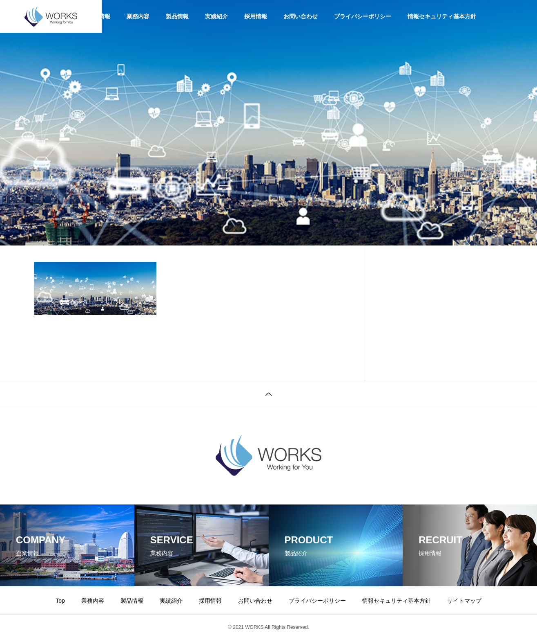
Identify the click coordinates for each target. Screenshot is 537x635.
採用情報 (255, 16)
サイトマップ (464, 600)
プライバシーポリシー (362, 16)
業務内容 (138, 16)
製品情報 (177, 16)
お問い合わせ (300, 16)
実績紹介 (216, 16)
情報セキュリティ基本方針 (442, 16)
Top (60, 600)
